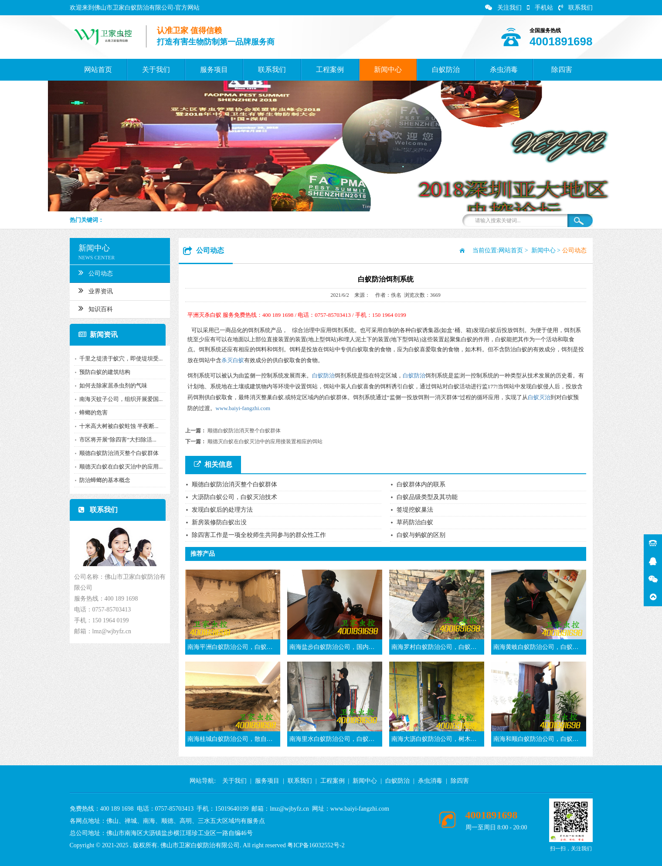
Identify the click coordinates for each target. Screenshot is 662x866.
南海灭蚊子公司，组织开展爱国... (121, 399)
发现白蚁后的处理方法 (222, 509)
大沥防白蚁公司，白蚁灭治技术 (234, 497)
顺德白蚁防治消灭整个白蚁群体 (118, 453)
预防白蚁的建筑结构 (104, 372)
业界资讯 (95, 290)
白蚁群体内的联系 (421, 484)
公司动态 (95, 272)
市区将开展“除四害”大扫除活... (117, 439)
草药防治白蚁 (415, 522)
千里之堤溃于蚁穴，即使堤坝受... (121, 358)
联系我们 (575, 7)
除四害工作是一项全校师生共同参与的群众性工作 (259, 535)
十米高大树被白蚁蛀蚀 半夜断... (118, 426)
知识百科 (95, 308)
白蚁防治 (446, 69)
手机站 (540, 7)
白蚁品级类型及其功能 (427, 497)
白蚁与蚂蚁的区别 (421, 535)
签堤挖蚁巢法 (415, 509)
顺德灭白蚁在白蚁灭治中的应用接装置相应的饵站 (265, 441)
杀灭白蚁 (232, 360)
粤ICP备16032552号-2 (315, 845)
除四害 (561, 69)
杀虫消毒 (504, 69)
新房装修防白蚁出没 (219, 522)
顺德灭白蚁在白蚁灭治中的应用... (121, 466)
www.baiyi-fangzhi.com (243, 408)
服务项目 (214, 69)
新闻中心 (388, 69)
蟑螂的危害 (93, 412)
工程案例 (330, 69)
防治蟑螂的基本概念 (104, 480)
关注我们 (503, 7)
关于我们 (156, 69)
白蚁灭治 (539, 397)
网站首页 (98, 69)
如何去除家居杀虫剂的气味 (113, 385)
